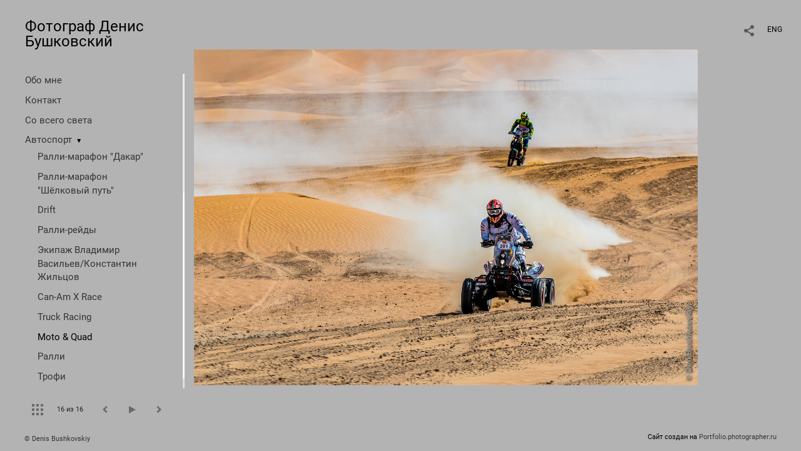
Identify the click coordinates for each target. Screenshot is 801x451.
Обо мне (43, 80)
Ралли (51, 356)
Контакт (43, 100)
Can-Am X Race (70, 297)
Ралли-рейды (67, 230)
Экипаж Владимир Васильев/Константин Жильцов (87, 263)
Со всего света (58, 120)
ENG (774, 29)
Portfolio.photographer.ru (738, 437)
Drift (47, 209)
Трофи (52, 376)
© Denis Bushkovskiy (57, 439)
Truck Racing (64, 317)
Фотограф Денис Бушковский (84, 34)
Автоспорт (48, 139)
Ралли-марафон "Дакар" (90, 156)
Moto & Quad (65, 337)
